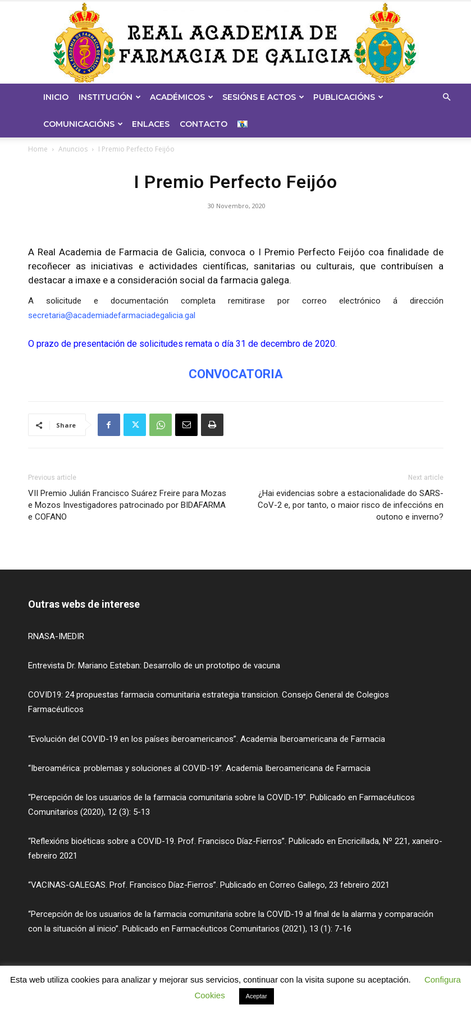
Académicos (181, 97)
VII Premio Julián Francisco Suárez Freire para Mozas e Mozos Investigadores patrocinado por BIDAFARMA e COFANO (127, 505)
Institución (110, 97)
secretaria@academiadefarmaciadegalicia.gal (111, 315)
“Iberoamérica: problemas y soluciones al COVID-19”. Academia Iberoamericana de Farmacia (199, 768)
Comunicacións (83, 124)
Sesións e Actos (263, 97)
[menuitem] (243, 124)
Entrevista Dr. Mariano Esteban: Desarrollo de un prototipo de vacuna (154, 665)
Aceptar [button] (256, 996)
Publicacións (348, 97)
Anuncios (73, 149)
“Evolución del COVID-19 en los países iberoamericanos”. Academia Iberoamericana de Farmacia (206, 739)
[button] (446, 97)
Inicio (55, 97)
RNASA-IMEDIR (56, 636)
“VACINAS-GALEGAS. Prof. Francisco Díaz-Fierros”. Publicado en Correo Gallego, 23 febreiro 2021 (209, 885)
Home (38, 149)
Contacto (203, 124)
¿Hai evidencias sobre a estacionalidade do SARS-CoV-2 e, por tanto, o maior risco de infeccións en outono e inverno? (350, 505)
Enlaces (151, 124)
